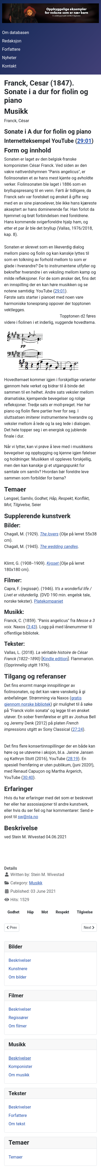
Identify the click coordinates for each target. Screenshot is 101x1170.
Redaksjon (11, 40)
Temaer (16, 1157)
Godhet (13, 912)
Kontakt (9, 66)
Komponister (20, 1066)
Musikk (35, 882)
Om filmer (18, 1026)
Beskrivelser (20, 960)
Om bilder (17, 977)
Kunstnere (18, 968)
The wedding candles (59, 546)
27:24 (77, 729)
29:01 (84, 141)
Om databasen (15, 32)
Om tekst (17, 1123)
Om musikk (19, 1074)
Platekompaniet (48, 601)
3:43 (32, 626)
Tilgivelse (85, 912)
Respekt (62, 912)
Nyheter (9, 57)
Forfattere (11, 49)
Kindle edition (55, 658)
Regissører (18, 1017)
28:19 (73, 758)
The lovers (49, 534)
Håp (30, 912)
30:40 (28, 777)
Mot (45, 912)
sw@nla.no (28, 816)
